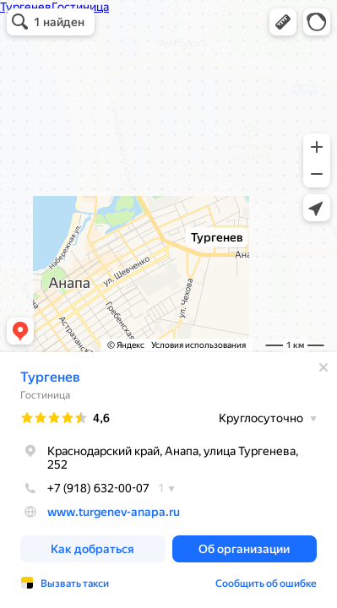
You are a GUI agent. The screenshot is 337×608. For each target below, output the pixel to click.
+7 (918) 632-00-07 (84, 488)
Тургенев (50, 377)
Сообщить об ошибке (266, 583)
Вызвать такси (75, 583)
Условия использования (198, 345)
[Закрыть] (323, 367)
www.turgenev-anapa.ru (113, 511)
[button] (282, 21)
